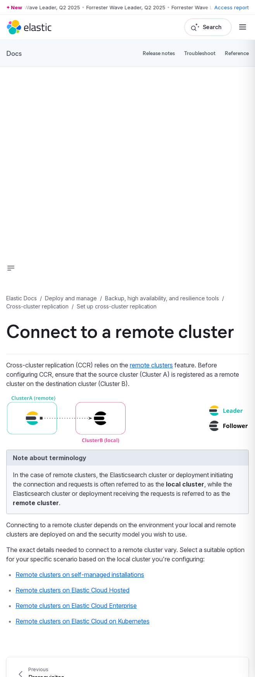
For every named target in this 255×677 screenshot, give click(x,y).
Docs (14, 53)
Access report (231, 7)
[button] (11, 268)
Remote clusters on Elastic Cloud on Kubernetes (83, 621)
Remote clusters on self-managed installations (80, 574)
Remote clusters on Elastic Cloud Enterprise (76, 605)
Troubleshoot (199, 53)
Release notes (159, 53)
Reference (237, 53)
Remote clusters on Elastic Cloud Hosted (72, 590)
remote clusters (151, 365)
